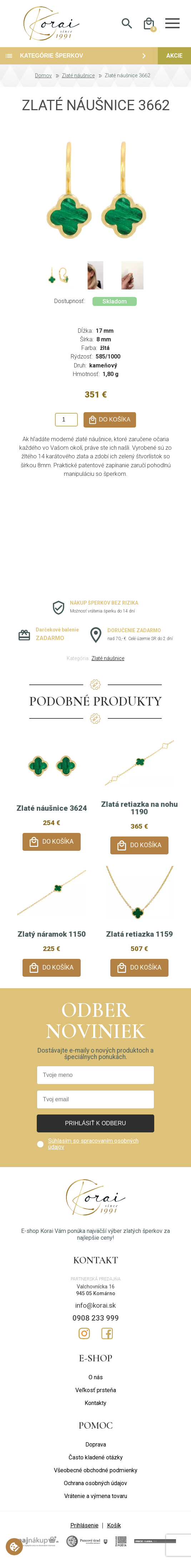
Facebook (107, 1333)
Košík (114, 1525)
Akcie (174, 55)
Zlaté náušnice (78, 75)
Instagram (84, 1333)
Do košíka (58, 841)
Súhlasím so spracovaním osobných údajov (93, 1143)
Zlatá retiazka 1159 (139, 934)
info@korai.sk (95, 1305)
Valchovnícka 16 (96, 1287)
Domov (43, 75)
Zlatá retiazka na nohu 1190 (139, 808)
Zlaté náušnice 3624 (51, 808)
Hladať (127, 24)
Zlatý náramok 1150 (51, 934)
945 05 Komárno (95, 1294)
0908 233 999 (95, 1318)
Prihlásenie (84, 1525)
